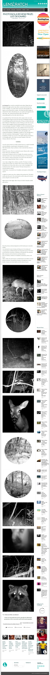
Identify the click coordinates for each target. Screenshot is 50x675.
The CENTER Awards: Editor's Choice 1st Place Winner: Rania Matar (42, 312)
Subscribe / (36, 1)
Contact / (41, 1)
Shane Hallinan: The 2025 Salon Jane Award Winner (11, 645)
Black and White (8, 614)
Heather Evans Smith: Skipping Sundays (44, 332)
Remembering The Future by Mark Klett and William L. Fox (44, 485)
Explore (8, 9)
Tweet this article (10, 627)
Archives (16, 664)
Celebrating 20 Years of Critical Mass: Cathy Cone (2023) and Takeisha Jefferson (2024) (42, 235)
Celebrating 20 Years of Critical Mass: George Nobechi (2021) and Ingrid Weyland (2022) (42, 244)
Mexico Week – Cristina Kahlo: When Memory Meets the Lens (44, 414)
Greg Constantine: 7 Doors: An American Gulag (18, 644)
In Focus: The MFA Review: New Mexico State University (44, 348)
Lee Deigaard (5, 105)
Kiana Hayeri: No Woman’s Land (44, 584)
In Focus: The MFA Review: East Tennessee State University (44, 357)
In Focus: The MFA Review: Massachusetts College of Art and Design (44, 381)
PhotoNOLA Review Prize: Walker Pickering (11, 623)
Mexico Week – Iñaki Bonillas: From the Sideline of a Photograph (44, 452)
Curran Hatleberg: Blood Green (44, 577)
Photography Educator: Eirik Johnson (44, 477)
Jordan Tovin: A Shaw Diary (44, 470)
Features (13, 9)
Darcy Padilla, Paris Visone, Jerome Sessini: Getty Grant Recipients (42, 292)
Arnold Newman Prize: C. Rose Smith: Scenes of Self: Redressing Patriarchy (30, 646)
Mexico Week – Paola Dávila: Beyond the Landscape (44, 433)
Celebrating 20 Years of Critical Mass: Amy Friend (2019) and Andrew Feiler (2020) (42, 252)
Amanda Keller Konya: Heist (28, 622)
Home (4, 9)
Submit (23, 9)
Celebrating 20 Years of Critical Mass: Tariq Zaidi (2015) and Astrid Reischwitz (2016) (42, 268)
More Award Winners (40, 276)
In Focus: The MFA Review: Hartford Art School (44, 372)
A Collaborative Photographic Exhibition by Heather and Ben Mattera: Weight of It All (44, 593)
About (45, 1)
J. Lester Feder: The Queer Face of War (43, 560)
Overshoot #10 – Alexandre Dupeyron (43, 528)
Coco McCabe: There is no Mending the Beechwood (44, 494)
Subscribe (39, 107)
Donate (39, 99)
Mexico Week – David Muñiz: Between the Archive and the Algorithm (44, 392)
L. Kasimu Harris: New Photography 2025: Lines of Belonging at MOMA (44, 569)
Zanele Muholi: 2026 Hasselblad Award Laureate (4, 645)
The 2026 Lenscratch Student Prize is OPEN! (44, 511)
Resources (18, 9)
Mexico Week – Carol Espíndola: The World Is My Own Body (44, 424)
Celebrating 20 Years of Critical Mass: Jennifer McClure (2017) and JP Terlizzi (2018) (42, 259)
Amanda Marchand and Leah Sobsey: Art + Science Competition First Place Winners (42, 305)
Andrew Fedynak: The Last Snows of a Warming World (44, 519)
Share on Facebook (19, 627)
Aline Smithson (15, 18)
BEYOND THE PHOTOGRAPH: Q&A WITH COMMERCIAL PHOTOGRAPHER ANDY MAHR (45, 462)
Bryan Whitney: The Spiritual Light (44, 503)
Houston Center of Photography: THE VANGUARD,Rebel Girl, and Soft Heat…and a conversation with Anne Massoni (45, 548)
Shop (28, 9)
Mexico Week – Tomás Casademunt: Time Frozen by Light (44, 442)
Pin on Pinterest (27, 627)
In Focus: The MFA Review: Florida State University (44, 365)
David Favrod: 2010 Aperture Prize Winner (44, 297)
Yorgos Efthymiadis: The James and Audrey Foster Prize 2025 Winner (24, 645)
